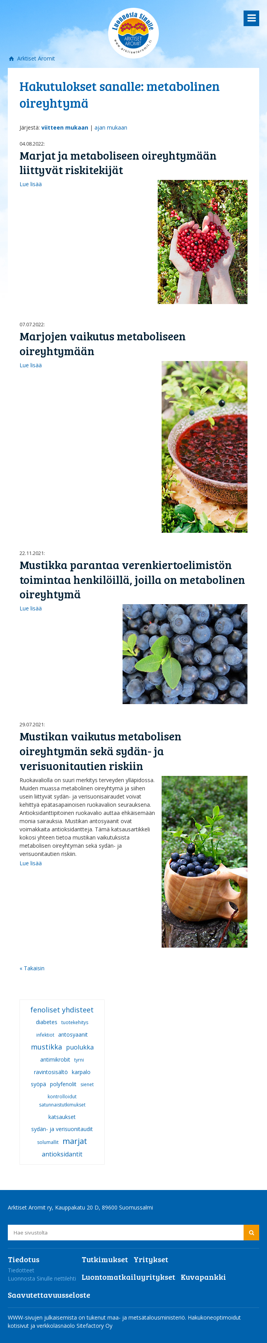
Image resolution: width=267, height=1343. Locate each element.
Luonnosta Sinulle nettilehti (42, 1278)
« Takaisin (32, 968)
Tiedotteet (21, 1270)
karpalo (81, 1072)
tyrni (79, 1060)
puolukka (80, 1047)
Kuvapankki (203, 1276)
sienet (87, 1084)
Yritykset (151, 1259)
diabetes (46, 1022)
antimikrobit (55, 1059)
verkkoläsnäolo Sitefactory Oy (74, 1325)
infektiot (45, 1035)
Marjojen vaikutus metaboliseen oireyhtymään (103, 343)
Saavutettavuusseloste (49, 1294)
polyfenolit (63, 1084)
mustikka (46, 1046)
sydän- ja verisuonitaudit (62, 1129)
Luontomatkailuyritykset (128, 1276)
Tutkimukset (105, 1259)
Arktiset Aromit (35, 58)
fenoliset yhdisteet (62, 1009)
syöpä (38, 1084)
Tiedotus (23, 1259)
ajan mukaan (110, 127)
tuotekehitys (74, 1022)
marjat (74, 1141)
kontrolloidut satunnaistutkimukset (62, 1100)
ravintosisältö (51, 1072)
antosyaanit (73, 1034)
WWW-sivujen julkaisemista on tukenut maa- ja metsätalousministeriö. (98, 1317)
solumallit (48, 1142)
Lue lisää (31, 184)
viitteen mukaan (64, 127)
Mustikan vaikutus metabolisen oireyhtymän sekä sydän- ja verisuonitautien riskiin (101, 750)
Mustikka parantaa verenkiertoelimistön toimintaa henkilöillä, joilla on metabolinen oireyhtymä (132, 579)
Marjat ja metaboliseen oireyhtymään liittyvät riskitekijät (118, 163)
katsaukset (62, 1117)
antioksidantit (62, 1154)
